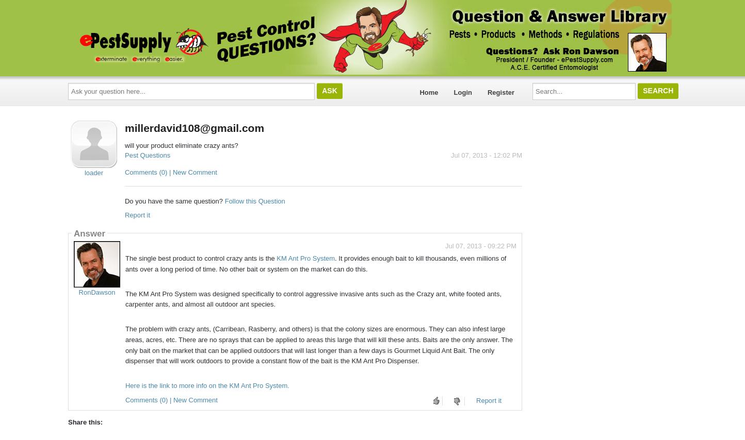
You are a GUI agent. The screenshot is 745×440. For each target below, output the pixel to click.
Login (463, 92)
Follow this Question (255, 201)
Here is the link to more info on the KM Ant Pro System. (207, 386)
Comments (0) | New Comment (171, 172)
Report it (137, 215)
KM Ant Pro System (306, 258)
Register (501, 92)
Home (428, 92)
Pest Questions (147, 155)
